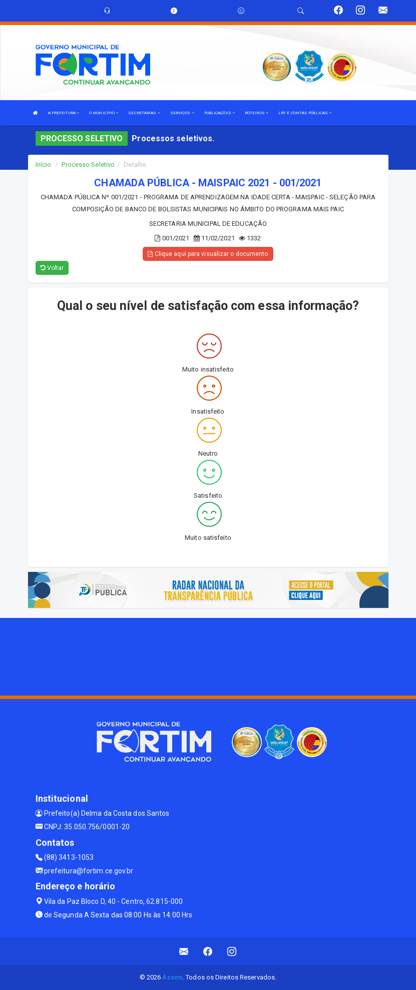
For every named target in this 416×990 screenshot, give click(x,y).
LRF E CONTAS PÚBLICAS (304, 113)
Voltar (52, 267)
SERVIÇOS (182, 113)
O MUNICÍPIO (103, 113)
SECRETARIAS (144, 113)
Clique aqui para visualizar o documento (208, 253)
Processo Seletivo (88, 164)
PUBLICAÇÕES (219, 113)
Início (44, 164)
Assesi (172, 977)
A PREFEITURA (63, 113)
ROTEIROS (256, 113)
